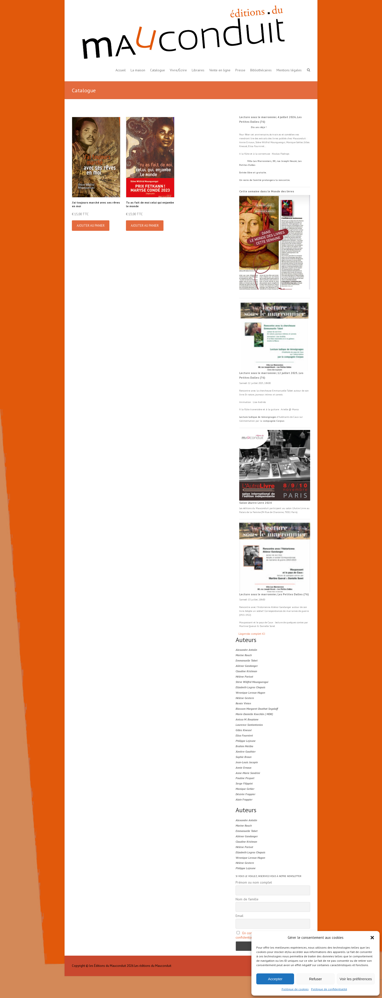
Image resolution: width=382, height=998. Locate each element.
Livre (303, 508)
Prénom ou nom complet (254, 882)
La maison (138, 70)
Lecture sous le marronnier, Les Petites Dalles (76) (274, 594)
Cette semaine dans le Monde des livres (266, 191)
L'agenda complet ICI (252, 633)
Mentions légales (289, 70)
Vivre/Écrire (178, 70)
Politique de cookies (295, 989)
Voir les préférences (356, 979)
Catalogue (157, 70)
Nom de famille (247, 899)
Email (239, 916)
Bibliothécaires (261, 70)
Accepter (275, 979)
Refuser (315, 979)
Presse (240, 70)
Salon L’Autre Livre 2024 (255, 502)
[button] (372, 937)
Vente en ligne (219, 70)
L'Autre (296, 508)
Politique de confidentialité (329, 989)
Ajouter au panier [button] (91, 226)
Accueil (120, 70)
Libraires (198, 70)
